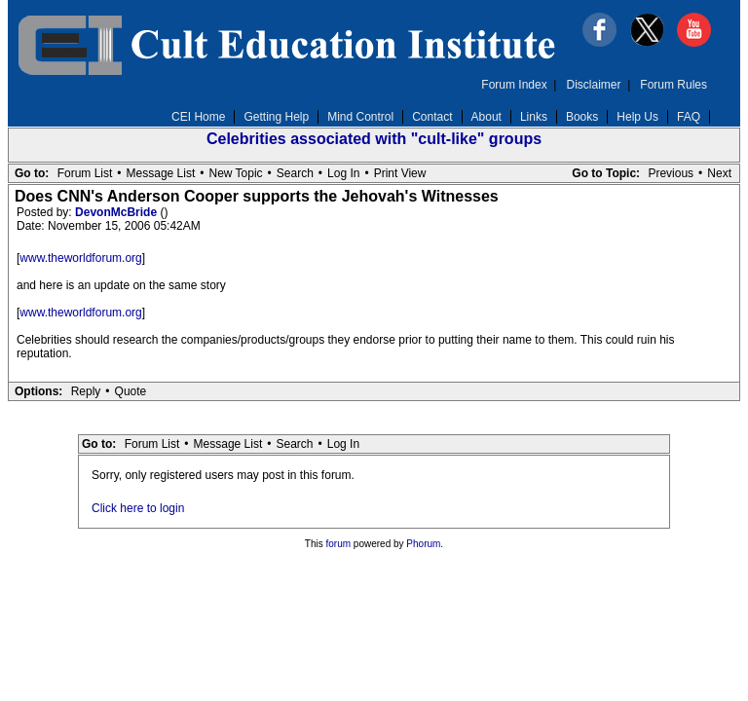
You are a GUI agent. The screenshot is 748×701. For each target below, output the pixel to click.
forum (339, 543)
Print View (400, 173)
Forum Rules (673, 85)
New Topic (235, 173)
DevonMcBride (117, 212)
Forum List (85, 173)
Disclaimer (594, 85)
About (486, 117)
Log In (343, 173)
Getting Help (276, 117)
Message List (161, 173)
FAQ (688, 117)
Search (295, 173)
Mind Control (360, 117)
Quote (131, 391)
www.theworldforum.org (80, 258)
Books (582, 117)
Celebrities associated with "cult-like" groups (374, 138)
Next (719, 173)
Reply (86, 391)
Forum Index (513, 85)
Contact (432, 117)
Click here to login (138, 508)
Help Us (637, 117)
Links (533, 117)
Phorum (423, 543)
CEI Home (198, 117)
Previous (670, 173)
